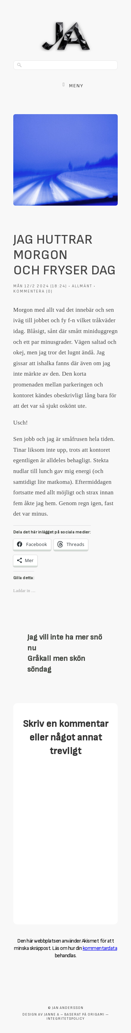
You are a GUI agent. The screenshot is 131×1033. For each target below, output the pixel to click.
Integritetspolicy (65, 1019)
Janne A (51, 1014)
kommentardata (100, 948)
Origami (96, 1014)
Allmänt (82, 286)
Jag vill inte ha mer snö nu (64, 643)
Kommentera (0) (33, 291)
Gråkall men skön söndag (56, 664)
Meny (76, 86)
